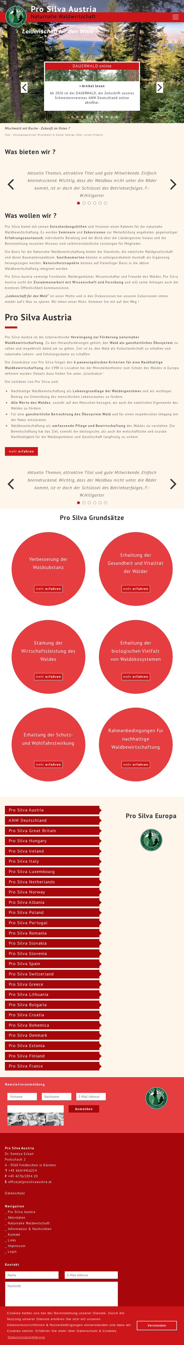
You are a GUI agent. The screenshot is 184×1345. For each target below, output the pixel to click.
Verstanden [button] (157, 1325)
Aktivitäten (16, 1217)
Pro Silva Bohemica (29, 1025)
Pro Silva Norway (27, 892)
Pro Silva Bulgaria (28, 1004)
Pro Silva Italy (24, 861)
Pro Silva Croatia (26, 1015)
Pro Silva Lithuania (28, 994)
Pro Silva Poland (26, 912)
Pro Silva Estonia (27, 1045)
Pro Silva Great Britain (32, 830)
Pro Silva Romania (28, 933)
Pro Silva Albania (27, 902)
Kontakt (14, 1234)
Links (12, 1240)
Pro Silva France (26, 1066)
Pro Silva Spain (24, 963)
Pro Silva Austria (26, 810)
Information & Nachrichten (30, 1229)
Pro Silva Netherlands (32, 882)
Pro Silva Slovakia (28, 943)
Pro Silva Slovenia (28, 953)
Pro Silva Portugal (28, 922)
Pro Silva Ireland (26, 851)
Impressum (17, 1246)
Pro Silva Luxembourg (32, 871)
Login (12, 1251)
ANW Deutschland (28, 820)
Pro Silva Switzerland (31, 974)
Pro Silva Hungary (27, 840)
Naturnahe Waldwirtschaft (29, 1223)
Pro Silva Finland (27, 1056)
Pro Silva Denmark (28, 1035)
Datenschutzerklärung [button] (26, 1337)
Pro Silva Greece (26, 984)
